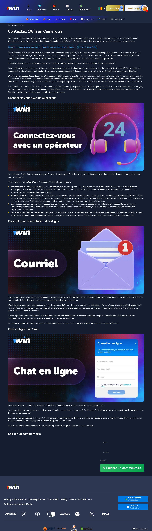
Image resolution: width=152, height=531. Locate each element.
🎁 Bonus (56, 7)
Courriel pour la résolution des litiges (58, 46)
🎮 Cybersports (117, 19)
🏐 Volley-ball (87, 19)
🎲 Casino (69, 7)
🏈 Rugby (47, 19)
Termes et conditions (81, 499)
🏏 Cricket (60, 19)
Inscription (115, 8)
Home (10, 25)
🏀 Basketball (32, 19)
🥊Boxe (73, 19)
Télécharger (134, 8)
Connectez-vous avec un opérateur (24, 46)
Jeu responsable (37, 499)
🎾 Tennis (102, 19)
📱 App (29, 7)
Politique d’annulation (15, 499)
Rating (103, 460)
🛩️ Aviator (42, 7)
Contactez (53, 499)
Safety (64, 499)
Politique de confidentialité (18, 503)
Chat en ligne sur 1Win (86, 46)
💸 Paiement (85, 7)
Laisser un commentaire (122, 468)
